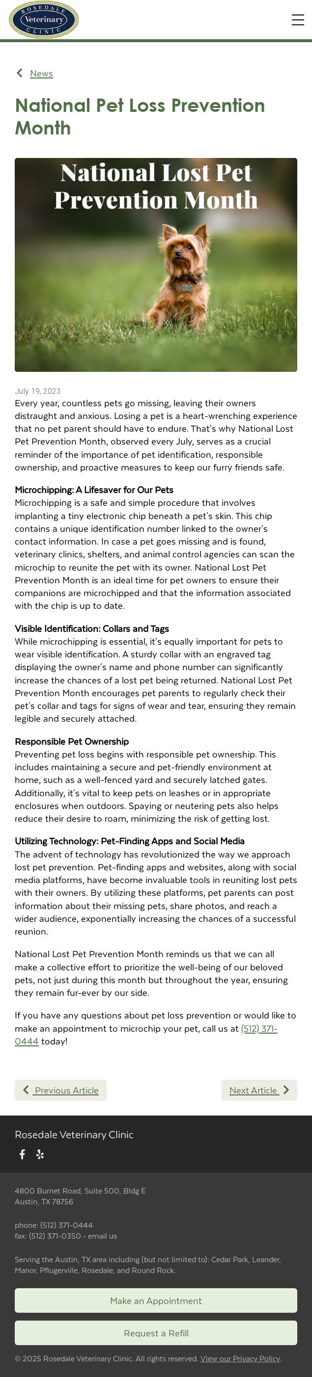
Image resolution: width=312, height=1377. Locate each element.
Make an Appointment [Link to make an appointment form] (156, 1300)
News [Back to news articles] (34, 73)
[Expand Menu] (298, 19)
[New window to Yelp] (40, 1155)
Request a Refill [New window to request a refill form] (156, 1332)
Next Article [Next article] (259, 1090)
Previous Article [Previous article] (61, 1090)
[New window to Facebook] (22, 1155)
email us (102, 1235)
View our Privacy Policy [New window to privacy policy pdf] (240, 1358)
